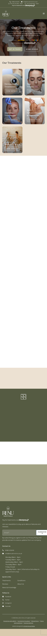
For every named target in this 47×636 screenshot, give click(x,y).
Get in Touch (15, 49)
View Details (12, 91)
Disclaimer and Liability (9, 619)
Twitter (7, 598)
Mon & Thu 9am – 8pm (16, 3)
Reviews (5, 582)
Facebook (8, 595)
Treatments (6, 578)
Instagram (8, 601)
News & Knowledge (9, 585)
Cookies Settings (28, 621)
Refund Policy (35, 619)
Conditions (21, 578)
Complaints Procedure (24, 619)
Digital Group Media (29, 624)
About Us (20, 582)
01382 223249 (15, 1)
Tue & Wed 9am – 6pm (33, 3)
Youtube (8, 604)
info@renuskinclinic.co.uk (30, 1)
